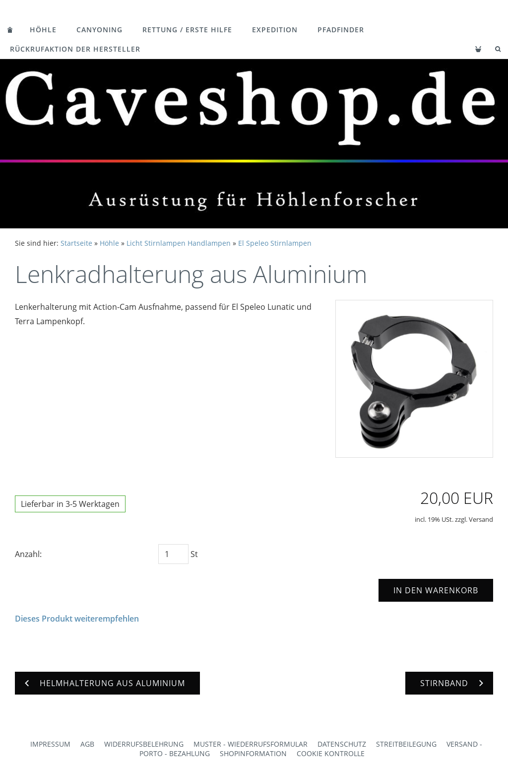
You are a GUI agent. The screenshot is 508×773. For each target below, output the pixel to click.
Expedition (275, 29)
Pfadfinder (341, 29)
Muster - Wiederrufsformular (250, 744)
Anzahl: (28, 554)
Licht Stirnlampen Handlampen (179, 243)
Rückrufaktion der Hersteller (75, 49)
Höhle (43, 29)
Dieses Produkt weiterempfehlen (77, 618)
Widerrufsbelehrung (144, 744)
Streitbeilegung (406, 744)
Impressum (50, 744)
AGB (87, 744)
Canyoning (99, 29)
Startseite (76, 243)
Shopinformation (253, 753)
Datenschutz (342, 744)
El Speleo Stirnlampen (275, 243)
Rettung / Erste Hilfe (187, 29)
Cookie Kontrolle (331, 753)
